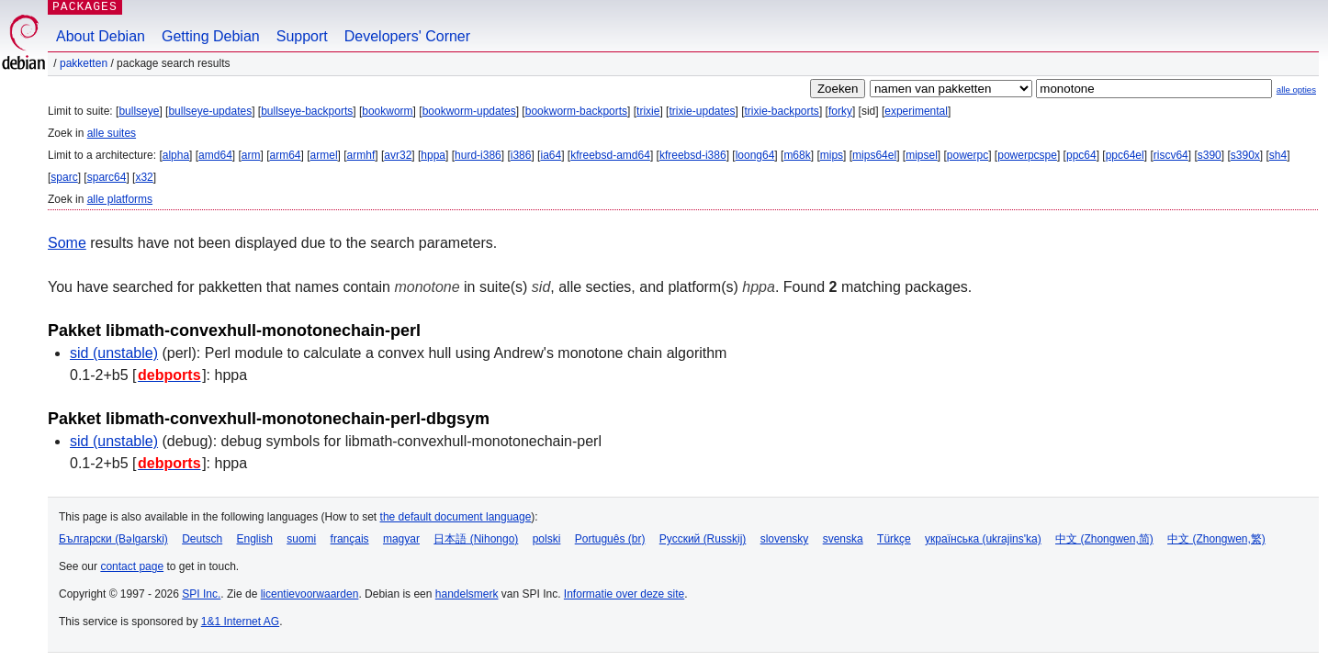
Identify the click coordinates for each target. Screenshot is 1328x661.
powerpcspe (1027, 155)
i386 (521, 155)
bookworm (387, 111)
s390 (1209, 155)
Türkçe (894, 538)
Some (67, 243)
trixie (647, 111)
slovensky (784, 538)
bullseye (138, 111)
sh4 (1278, 155)
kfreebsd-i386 (692, 155)
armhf (361, 155)
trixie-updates (702, 111)
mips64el (874, 155)
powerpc (967, 155)
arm (251, 155)
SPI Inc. (201, 594)
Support (302, 36)
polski (547, 538)
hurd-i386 (478, 155)
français (350, 538)
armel (324, 155)
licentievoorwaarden (310, 594)
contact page (131, 566)
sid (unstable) (114, 353)
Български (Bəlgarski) (113, 538)
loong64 (755, 155)
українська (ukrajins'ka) (983, 538)
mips (831, 155)
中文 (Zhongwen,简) (1104, 538)
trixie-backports (782, 111)
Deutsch (202, 538)
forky (840, 111)
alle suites (111, 133)
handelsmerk (467, 594)
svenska (843, 538)
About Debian (100, 36)
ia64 (550, 155)
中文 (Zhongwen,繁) (1216, 538)
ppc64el (1125, 155)
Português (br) (610, 538)
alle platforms (119, 199)
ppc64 (1081, 155)
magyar (401, 538)
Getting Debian (211, 36)
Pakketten (83, 63)
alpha (176, 155)
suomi (301, 538)
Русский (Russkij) (703, 538)
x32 (143, 177)
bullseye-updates (210, 111)
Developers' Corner (407, 36)
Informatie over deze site (624, 594)
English (255, 538)
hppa (433, 155)
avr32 (397, 155)
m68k (796, 155)
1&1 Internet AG (240, 621)
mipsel (922, 155)
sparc (64, 177)
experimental (916, 111)
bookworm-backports (576, 111)
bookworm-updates (469, 111)
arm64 (285, 155)
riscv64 (1171, 155)
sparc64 (107, 177)
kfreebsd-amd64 (610, 155)
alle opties (1296, 89)
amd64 (215, 155)
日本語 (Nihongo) (475, 538)
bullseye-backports (307, 111)
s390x (1245, 155)
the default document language (456, 516)
